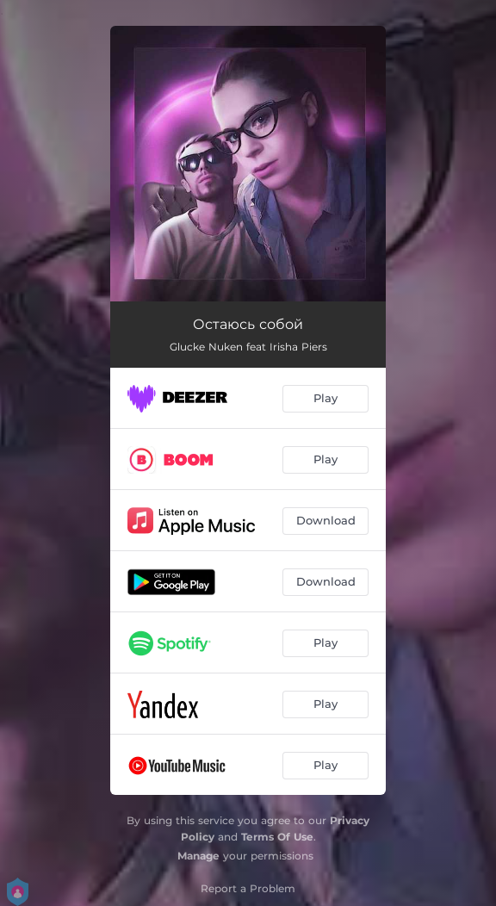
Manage (198, 855)
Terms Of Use (277, 836)
